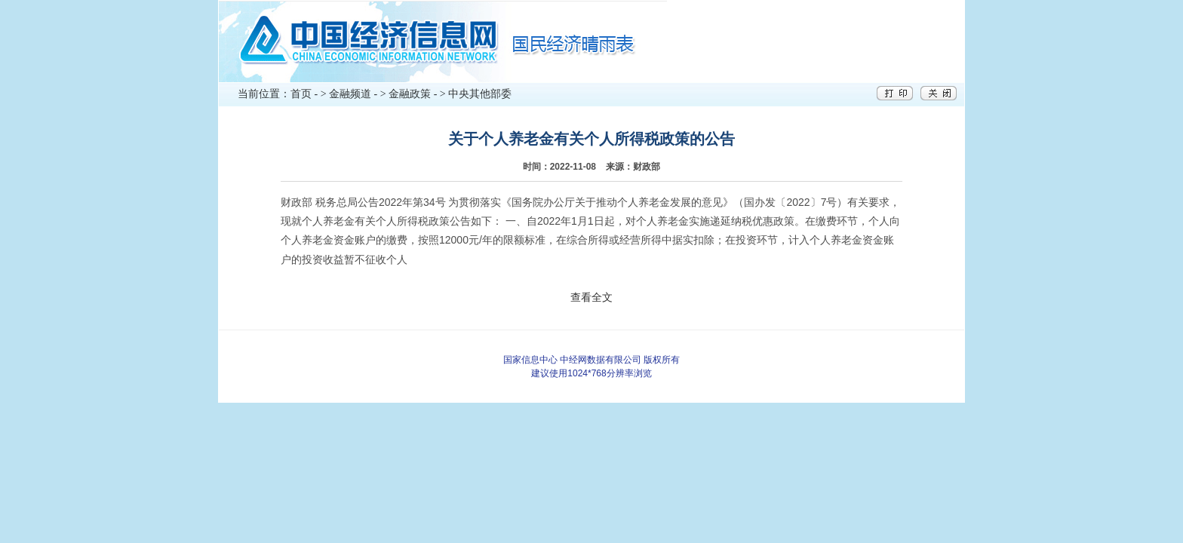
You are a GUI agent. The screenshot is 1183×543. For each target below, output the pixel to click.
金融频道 (350, 94)
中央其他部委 (480, 94)
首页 (301, 94)
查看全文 (591, 297)
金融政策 (410, 94)
